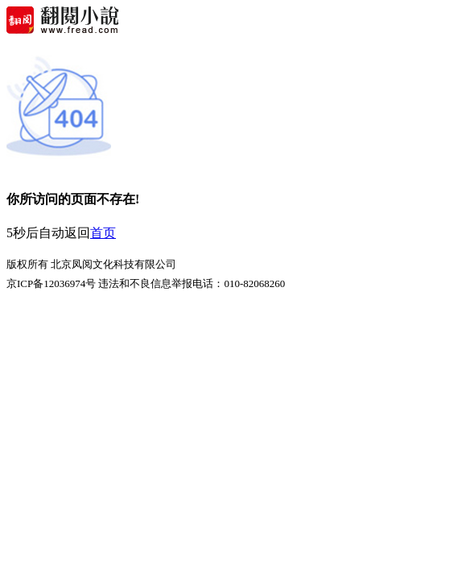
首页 (103, 233)
